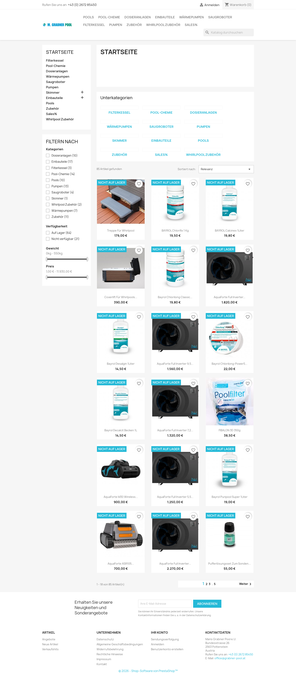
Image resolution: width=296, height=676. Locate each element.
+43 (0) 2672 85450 (82, 5)
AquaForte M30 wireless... (121, 497)
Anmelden (157, 644)
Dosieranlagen (137, 17)
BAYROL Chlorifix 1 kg (175, 230)
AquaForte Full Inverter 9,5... (175, 363)
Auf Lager (62, 233)
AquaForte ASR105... (121, 563)
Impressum (104, 659)
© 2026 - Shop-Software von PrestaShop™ (148, 671)
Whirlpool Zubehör (163, 25)
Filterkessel (94, 25)
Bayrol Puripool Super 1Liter (230, 497)
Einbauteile (165, 17)
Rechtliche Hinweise (110, 654)
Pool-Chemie (109, 17)
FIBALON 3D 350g (229, 430)
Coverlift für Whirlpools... (120, 297)
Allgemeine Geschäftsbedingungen (120, 644)
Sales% (191, 25)
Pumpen (115, 25)
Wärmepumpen (191, 17)
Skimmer (53, 93)
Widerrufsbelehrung (110, 649)
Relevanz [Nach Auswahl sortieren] (226, 169)
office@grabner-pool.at (230, 658)
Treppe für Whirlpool (120, 230)
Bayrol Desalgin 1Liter (121, 363)
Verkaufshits (50, 649)
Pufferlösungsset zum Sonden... (229, 563)
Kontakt (102, 664)
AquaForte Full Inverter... (229, 297)
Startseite (60, 52)
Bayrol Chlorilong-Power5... (229, 363)
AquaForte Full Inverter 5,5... (175, 497)
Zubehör (134, 25)
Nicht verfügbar (66, 239)
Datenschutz (105, 639)
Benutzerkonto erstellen (167, 649)
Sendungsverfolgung (165, 639)
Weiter (246, 584)
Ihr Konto (159, 632)
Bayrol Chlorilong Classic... (175, 297)
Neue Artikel (50, 644)
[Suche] (228, 32)
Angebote (48, 639)
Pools (88, 17)
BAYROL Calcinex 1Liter (229, 230)
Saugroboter (220, 17)
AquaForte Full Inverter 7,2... (175, 430)
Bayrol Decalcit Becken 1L (120, 430)
